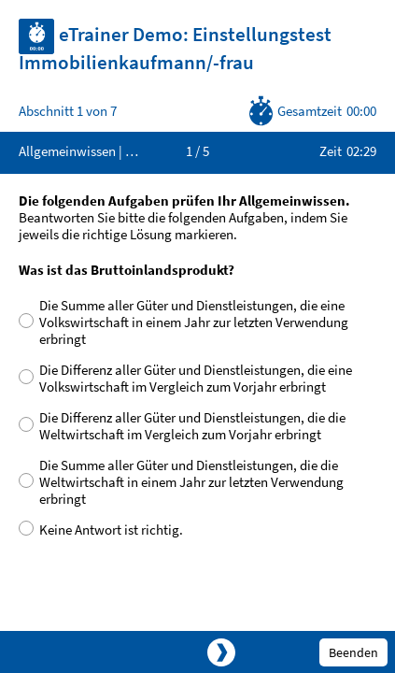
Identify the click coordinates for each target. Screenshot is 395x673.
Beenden (353, 652)
